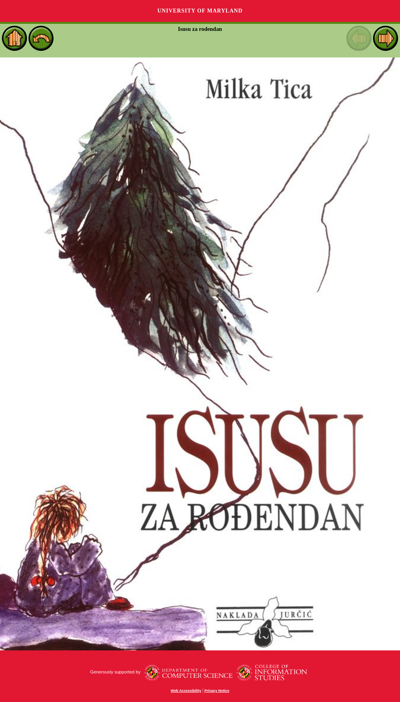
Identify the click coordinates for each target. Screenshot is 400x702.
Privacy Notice (216, 691)
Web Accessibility (186, 691)
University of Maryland (200, 11)
